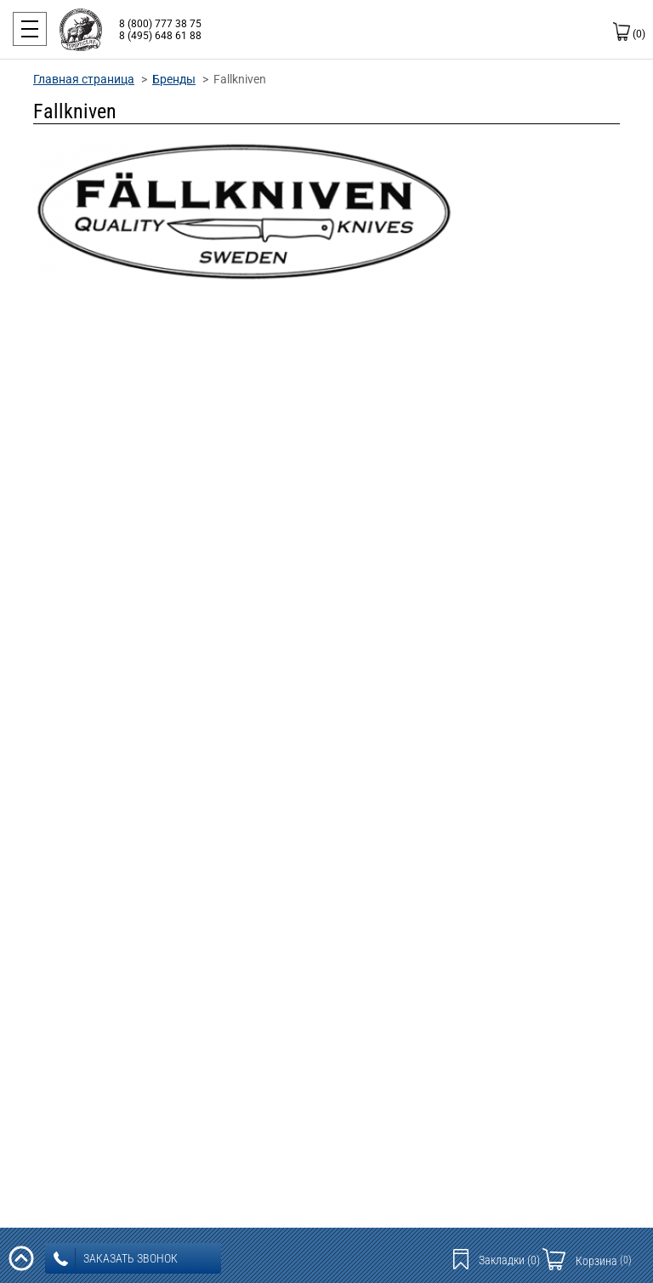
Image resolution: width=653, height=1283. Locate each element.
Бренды (174, 79)
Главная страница (83, 79)
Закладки (509, 1260)
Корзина (604, 1261)
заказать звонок (116, 1259)
